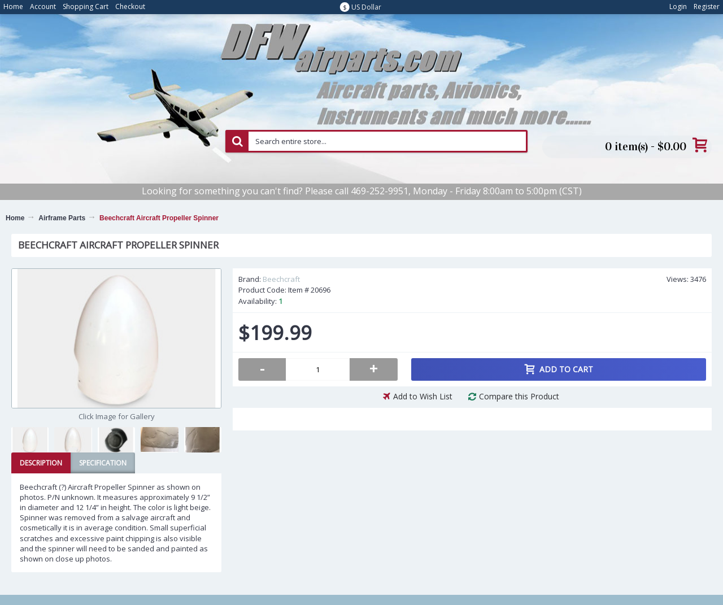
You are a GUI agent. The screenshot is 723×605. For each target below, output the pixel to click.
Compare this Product (519, 396)
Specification (103, 463)
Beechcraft (281, 279)
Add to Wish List (422, 396)
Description (41, 463)
